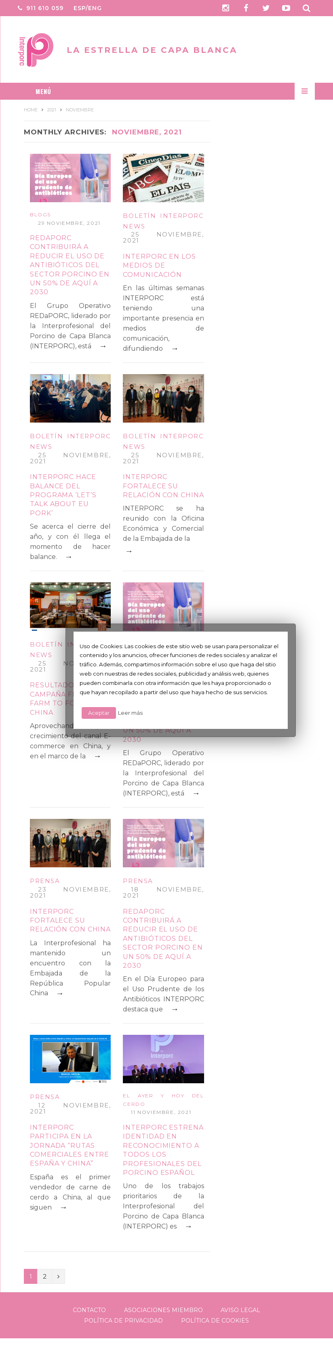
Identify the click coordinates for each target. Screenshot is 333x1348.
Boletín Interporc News (163, 221)
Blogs (40, 214)
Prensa (45, 881)
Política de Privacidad (123, 1320)
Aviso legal (240, 1310)
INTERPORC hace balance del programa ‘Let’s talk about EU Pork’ (63, 495)
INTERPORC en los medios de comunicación (159, 265)
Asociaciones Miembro (163, 1310)
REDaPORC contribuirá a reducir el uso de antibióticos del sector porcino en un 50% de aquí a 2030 (162, 938)
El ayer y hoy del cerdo (163, 1100)
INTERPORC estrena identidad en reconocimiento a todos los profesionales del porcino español (163, 1150)
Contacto (89, 1310)
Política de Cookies (215, 1320)
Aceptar (99, 713)
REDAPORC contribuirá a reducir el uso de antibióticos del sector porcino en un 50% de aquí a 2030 (70, 265)
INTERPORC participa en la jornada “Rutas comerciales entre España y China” (69, 1146)
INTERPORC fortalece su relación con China (163, 486)
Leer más (130, 713)
